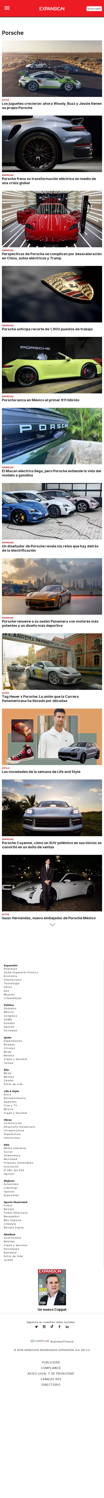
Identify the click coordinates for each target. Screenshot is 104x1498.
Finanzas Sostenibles (18, 1162)
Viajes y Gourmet (15, 1059)
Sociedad (10, 1030)
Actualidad (11, 1184)
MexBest (9, 1234)
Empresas (8, 175)
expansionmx (39, 1327)
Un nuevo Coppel (52, 1309)
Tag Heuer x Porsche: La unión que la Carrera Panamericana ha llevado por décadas (40, 698)
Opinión (9, 1026)
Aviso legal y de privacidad (51, 1373)
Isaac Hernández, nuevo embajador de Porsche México (49, 918)
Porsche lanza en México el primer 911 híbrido (40, 400)
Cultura (9, 1063)
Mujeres (9, 994)
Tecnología (11, 983)
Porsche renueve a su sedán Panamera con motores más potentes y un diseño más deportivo (50, 623)
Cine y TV (10, 1105)
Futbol (8, 1205)
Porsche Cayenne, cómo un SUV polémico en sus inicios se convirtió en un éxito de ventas (52, 845)
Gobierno (10, 1008)
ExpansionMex (62, 1327)
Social (8, 1151)
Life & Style (11, 1091)
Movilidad (10, 1159)
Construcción (13, 1123)
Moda (8, 1051)
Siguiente (52, 925)
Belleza (9, 1055)
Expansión (10, 965)
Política (9, 1005)
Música (8, 1109)
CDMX (8, 1019)
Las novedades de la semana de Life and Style (41, 771)
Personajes (11, 1248)
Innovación (11, 1166)
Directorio (51, 1384)
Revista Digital (94, 9)
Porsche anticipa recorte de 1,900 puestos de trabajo (47, 329)
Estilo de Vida (13, 1256)
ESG (6, 990)
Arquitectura (12, 1134)
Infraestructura (14, 1130)
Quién (8, 1037)
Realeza (9, 1044)
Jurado (8, 1259)
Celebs (9, 1080)
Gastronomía (12, 1237)
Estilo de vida (13, 1084)
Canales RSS (51, 1379)
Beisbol (9, 1209)
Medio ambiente (15, 1148)
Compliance (51, 1368)
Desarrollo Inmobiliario (19, 1126)
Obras (8, 987)
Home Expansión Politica (21, 972)
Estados (9, 1023)
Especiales (11, 1195)
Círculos (9, 1048)
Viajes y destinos (16, 1245)
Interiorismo (12, 1137)
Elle (6, 1069)
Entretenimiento (15, 1098)
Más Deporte (12, 1220)
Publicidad (51, 1362)
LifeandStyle (12, 998)
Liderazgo (11, 1187)
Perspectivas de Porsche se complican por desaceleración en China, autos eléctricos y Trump (52, 256)
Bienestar (10, 1252)
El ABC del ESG (14, 1170)
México (9, 1012)
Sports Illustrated (15, 1202)
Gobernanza (12, 1155)
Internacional (13, 979)
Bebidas (9, 1241)
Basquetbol (12, 1216)
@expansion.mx (52, 1326)
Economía (10, 976)
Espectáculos (13, 1040)
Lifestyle (10, 1223)
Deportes (10, 1101)
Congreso (10, 1015)
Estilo (5, 768)
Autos (5, 100)
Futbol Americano (16, 1212)
